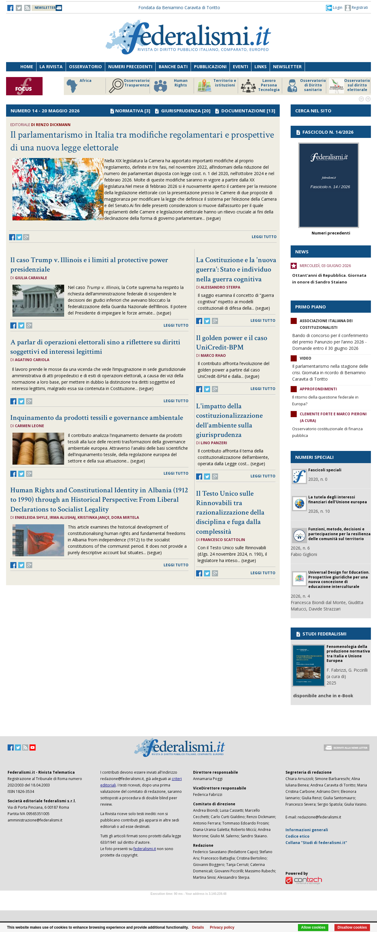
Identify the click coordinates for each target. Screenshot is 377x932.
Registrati (356, 8)
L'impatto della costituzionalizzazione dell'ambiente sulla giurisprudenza (229, 420)
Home (26, 66)
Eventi (240, 66)
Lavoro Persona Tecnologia (260, 85)
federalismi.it (144, 848)
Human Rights (170, 85)
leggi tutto (264, 236)
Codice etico (297, 836)
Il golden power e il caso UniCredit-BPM (231, 342)
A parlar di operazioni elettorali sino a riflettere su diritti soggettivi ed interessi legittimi (95, 346)
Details (198, 927)
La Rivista (51, 66)
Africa (78, 85)
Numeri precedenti (130, 66)
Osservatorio (85, 66)
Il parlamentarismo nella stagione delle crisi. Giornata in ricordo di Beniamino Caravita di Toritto (330, 372)
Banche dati (173, 66)
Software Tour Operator (188, 900)
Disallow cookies (352, 927)
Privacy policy (222, 927)
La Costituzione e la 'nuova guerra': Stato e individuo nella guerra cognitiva (236, 269)
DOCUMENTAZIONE (243, 110)
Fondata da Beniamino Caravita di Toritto (179, 7)
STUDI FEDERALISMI (321, 634)
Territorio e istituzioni (216, 85)
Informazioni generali (306, 829)
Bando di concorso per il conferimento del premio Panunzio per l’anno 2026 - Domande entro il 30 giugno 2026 (330, 341)
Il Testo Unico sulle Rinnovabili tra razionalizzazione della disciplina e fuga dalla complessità (230, 512)
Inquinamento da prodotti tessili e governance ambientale (96, 417)
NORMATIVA (129, 110)
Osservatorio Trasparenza (129, 85)
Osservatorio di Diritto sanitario (305, 85)
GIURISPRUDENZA (181, 110)
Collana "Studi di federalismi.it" (316, 842)
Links (260, 66)
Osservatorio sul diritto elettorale (349, 85)
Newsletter (287, 66)
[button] (334, 8)
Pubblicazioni (210, 66)
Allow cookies (313, 927)
